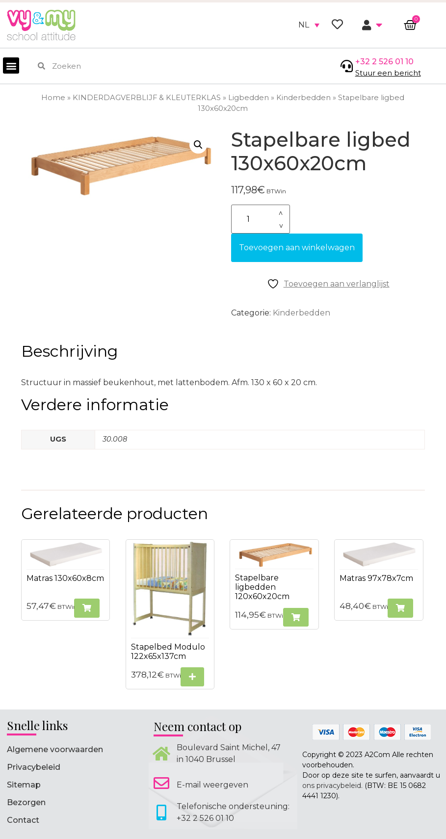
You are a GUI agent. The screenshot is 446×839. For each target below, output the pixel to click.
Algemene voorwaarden (55, 749)
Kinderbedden (303, 97)
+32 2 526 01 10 (384, 61)
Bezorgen (26, 802)
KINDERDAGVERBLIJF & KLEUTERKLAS (147, 97)
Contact (23, 820)
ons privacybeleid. (332, 785)
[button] (11, 65)
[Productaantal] (260, 219)
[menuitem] (308, 25)
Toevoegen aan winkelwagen (297, 247)
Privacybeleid (33, 767)
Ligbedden (248, 97)
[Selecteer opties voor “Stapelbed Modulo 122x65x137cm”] (192, 676)
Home (53, 97)
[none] (308, 25)
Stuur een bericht (388, 73)
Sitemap (24, 784)
